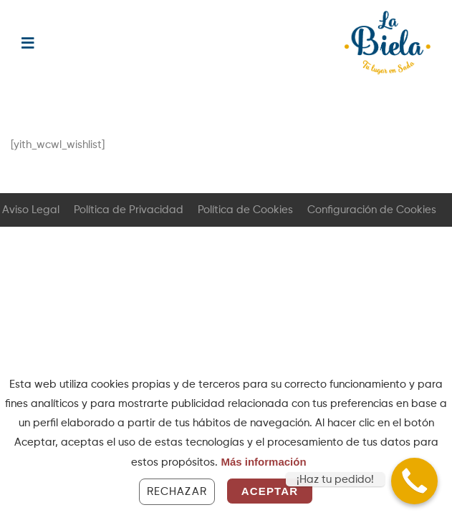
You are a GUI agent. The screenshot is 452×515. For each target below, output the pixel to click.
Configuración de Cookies (371, 210)
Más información (263, 462)
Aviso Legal (30, 210)
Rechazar (177, 491)
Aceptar (269, 491)
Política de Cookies (245, 210)
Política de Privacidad (128, 210)
